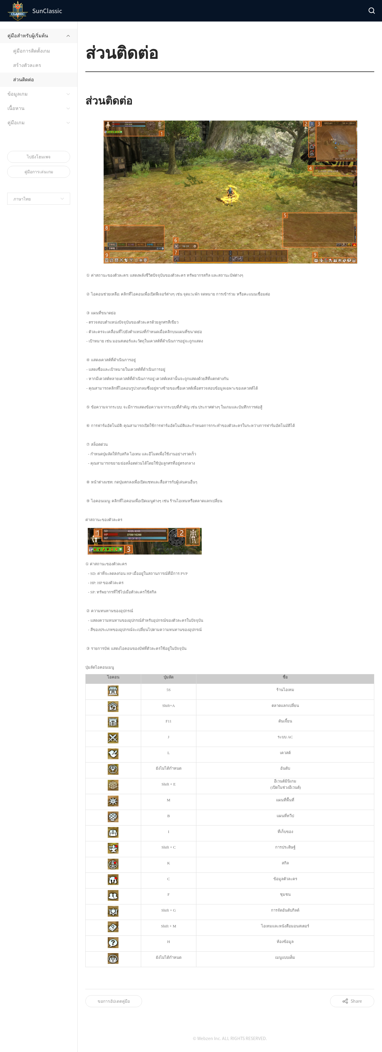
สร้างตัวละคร (27, 64)
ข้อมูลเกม (17, 93)
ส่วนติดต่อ (23, 79)
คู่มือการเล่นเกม (38, 171)
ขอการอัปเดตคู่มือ (114, 1001)
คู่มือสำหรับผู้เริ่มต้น (27, 35)
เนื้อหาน (15, 107)
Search (371, 11)
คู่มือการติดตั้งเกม (31, 50)
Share (356, 1001)
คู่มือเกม (16, 122)
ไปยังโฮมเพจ (38, 157)
